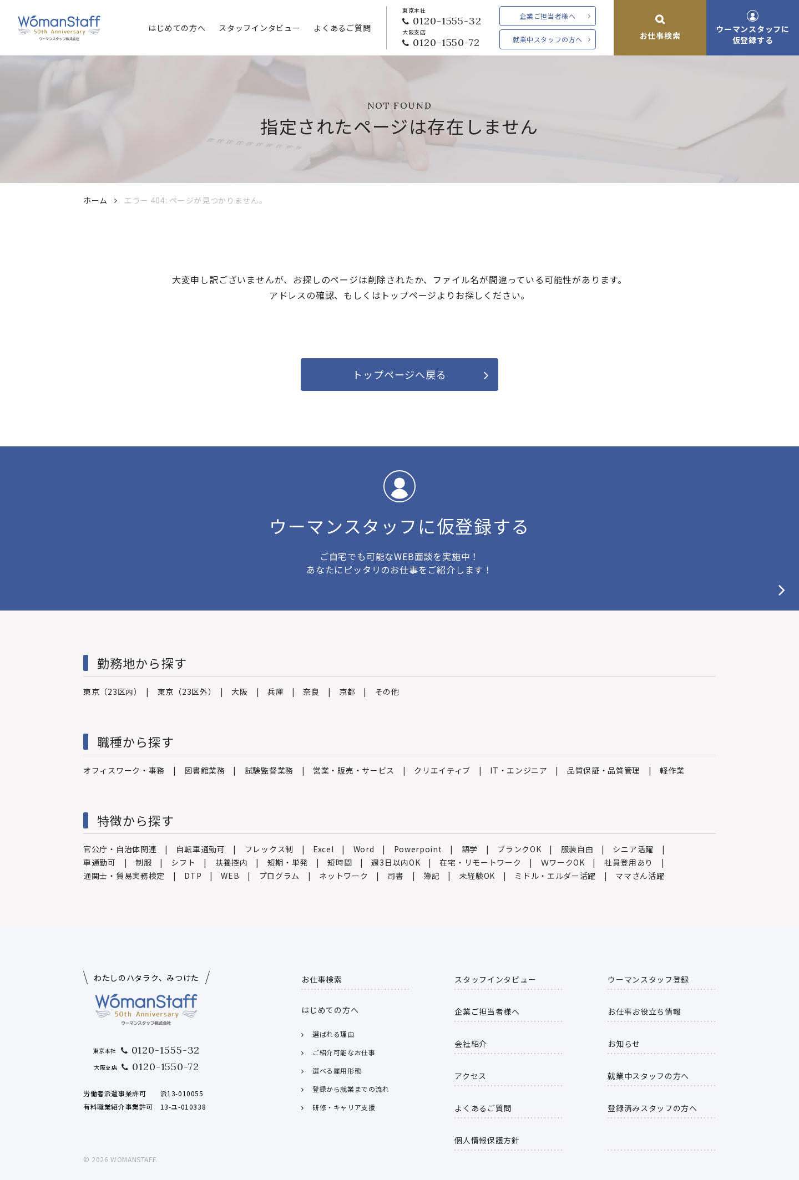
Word (364, 849)
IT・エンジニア (519, 770)
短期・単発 (288, 862)
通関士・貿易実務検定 (124, 875)
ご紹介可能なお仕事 (343, 1052)
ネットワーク (343, 875)
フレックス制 (269, 849)
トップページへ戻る (399, 374)
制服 (143, 862)
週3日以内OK (395, 862)
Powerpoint (418, 849)
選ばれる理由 (333, 1034)
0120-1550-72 (446, 42)
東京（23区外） (185, 691)
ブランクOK (519, 849)
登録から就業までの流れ (351, 1088)
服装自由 (577, 849)
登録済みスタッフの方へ (652, 1107)
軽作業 (672, 770)
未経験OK (477, 875)
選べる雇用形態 (336, 1070)
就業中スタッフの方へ (548, 39)
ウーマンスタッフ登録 (648, 979)
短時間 (339, 862)
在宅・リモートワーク (480, 862)
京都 (347, 691)
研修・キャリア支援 (343, 1107)
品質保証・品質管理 (603, 770)
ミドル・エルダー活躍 (555, 875)
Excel (323, 849)
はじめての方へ (176, 27)
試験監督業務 (269, 770)
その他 (387, 691)
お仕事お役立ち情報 (644, 1011)
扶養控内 (231, 862)
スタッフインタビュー (259, 27)
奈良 (311, 691)
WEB (230, 875)
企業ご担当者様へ (548, 16)
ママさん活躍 (639, 875)
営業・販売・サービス (354, 770)
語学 (470, 849)
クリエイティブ (442, 770)
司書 (395, 875)
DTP (192, 875)
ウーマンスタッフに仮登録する (752, 34)
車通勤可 (99, 862)
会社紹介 (470, 1043)
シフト (183, 862)
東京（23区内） (110, 691)
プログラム (279, 875)
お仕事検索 (660, 35)
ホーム (95, 200)
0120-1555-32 (447, 20)
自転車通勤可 (200, 849)
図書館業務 (204, 770)
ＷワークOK (563, 862)
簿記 (431, 875)
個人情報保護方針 (487, 1140)
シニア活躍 (633, 849)
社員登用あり (628, 862)
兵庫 (275, 691)
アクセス (470, 1075)
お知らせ (624, 1043)
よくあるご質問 (342, 27)
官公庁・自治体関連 (119, 849)
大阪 (239, 691)
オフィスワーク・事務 (124, 770)
